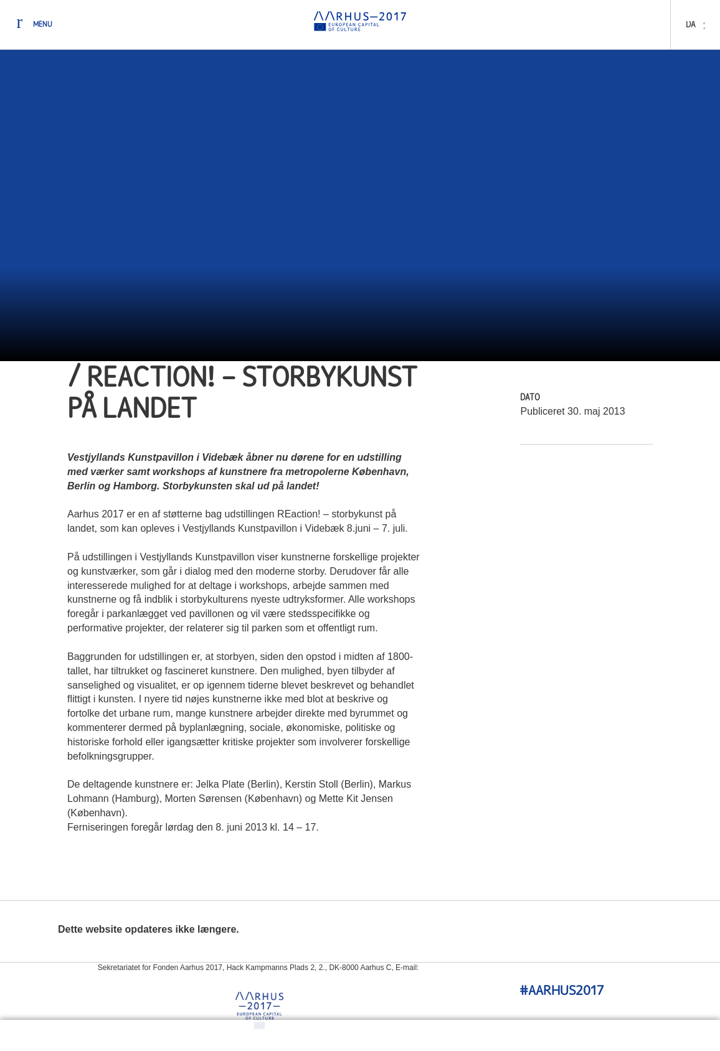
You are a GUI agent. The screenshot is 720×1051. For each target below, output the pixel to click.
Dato (530, 398)
